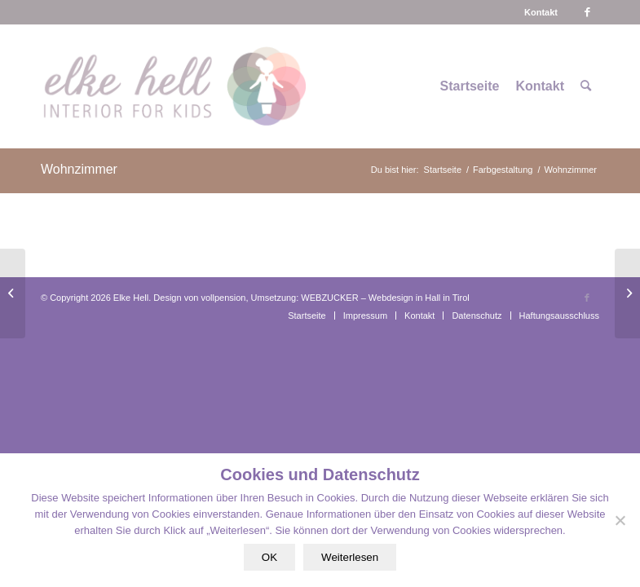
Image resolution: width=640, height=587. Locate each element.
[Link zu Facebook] (587, 12)
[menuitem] (541, 12)
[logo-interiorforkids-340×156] (174, 86)
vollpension (223, 297)
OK (269, 557)
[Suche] (585, 86)
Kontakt (541, 12)
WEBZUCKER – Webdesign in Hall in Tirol (385, 297)
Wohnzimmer (79, 169)
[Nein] (619, 520)
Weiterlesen (349, 557)
